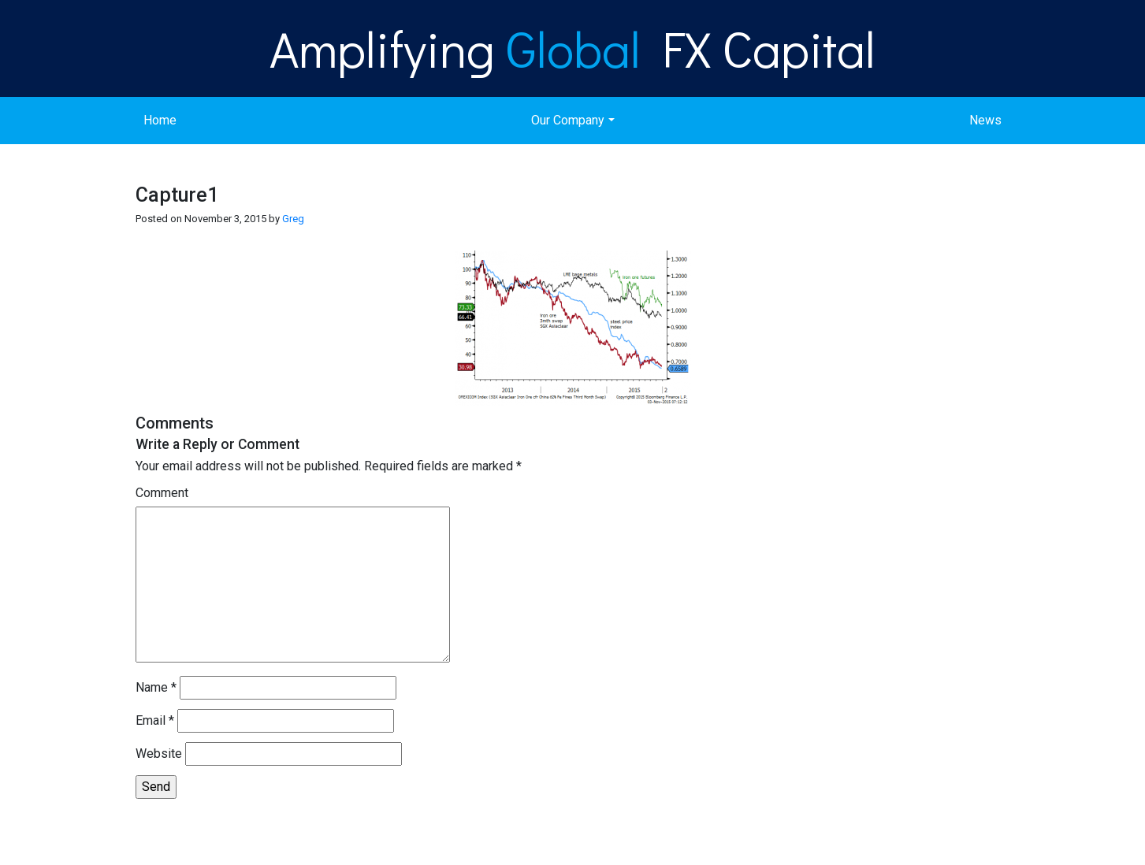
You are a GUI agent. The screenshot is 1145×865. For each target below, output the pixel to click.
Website (159, 753)
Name (156, 687)
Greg (293, 219)
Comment (162, 492)
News (985, 120)
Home (160, 120)
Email (155, 720)
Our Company (567, 120)
